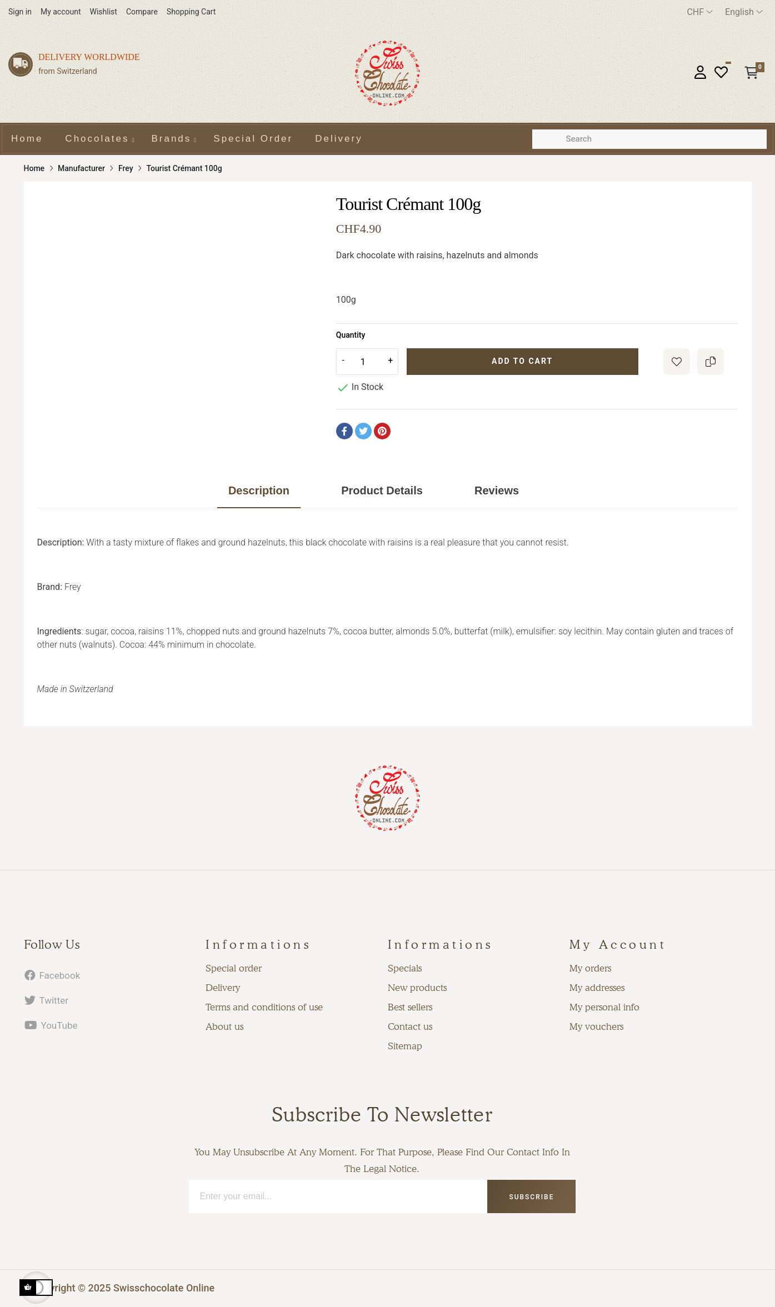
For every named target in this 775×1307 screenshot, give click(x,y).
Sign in (20, 11)
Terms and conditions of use (264, 1007)
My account (61, 11)
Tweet (363, 431)
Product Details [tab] (382, 490)
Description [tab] (258, 490)
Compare (142, 11)
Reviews (496, 490)
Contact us (410, 1026)
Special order (234, 968)
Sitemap (405, 1045)
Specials (405, 968)
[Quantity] (367, 361)
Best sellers (410, 1007)
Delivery (223, 987)
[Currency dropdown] (700, 12)
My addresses (596, 987)
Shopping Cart (191, 11)
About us (224, 1026)
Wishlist (103, 11)
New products (417, 987)
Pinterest (382, 431)
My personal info (604, 1007)
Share (344, 431)
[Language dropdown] (744, 12)
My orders (590, 968)
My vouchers (596, 1026)
